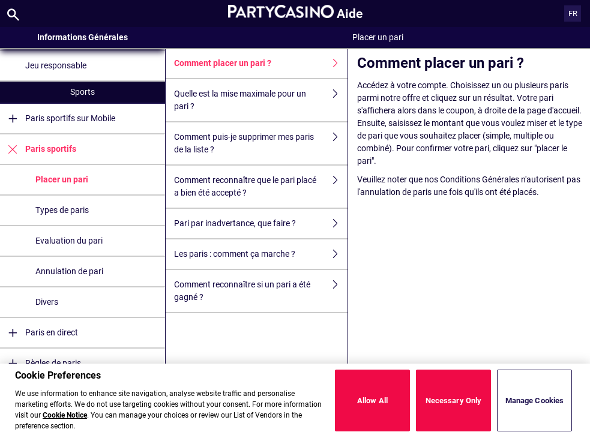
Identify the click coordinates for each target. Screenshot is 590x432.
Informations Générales (82, 37)
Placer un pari (61, 179)
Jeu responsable (55, 65)
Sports (82, 92)
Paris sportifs (38, 149)
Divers (46, 302)
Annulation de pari (69, 271)
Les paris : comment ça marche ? (261, 254)
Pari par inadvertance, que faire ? (261, 223)
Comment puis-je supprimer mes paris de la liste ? (261, 143)
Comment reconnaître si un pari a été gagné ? (261, 291)
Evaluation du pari (69, 240)
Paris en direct (39, 332)
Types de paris (62, 210)
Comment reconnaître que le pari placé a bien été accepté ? (261, 187)
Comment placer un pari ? (261, 63)
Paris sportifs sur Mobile (57, 118)
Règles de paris (40, 363)
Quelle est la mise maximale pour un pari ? (261, 100)
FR (572, 13)
